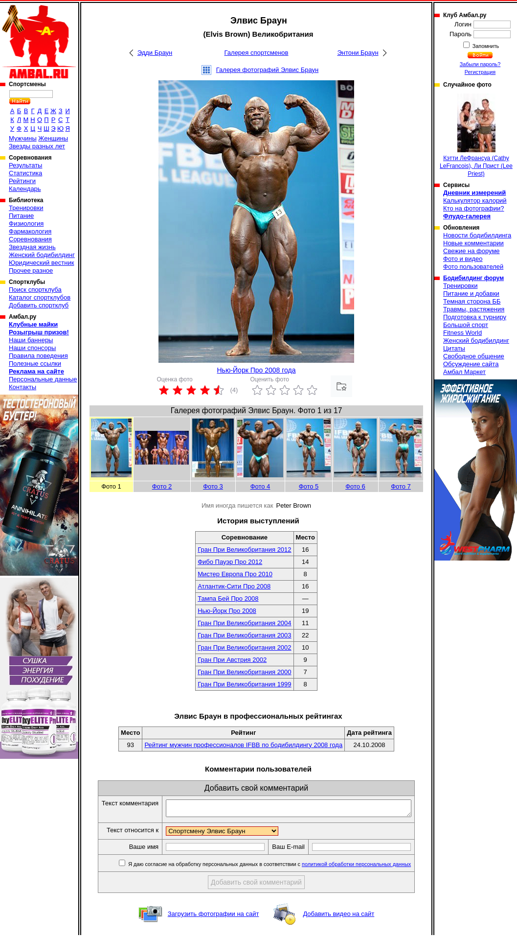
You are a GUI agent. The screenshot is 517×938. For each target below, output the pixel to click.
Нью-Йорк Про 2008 (227, 610)
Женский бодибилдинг (42, 254)
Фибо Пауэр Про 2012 (230, 561)
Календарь (25, 188)
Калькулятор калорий (475, 200)
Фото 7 (401, 486)
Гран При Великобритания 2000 (244, 672)
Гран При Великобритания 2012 (244, 549)
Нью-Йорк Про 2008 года (256, 370)
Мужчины (23, 138)
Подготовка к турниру (474, 317)
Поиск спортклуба (35, 289)
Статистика (25, 173)
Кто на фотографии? (473, 208)
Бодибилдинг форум (473, 278)
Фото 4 (260, 486)
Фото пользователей (473, 266)
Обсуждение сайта (470, 364)
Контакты (22, 387)
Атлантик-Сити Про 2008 (234, 586)
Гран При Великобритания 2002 (244, 647)
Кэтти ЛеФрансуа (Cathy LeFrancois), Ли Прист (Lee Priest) (476, 135)
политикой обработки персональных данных (365, 867)
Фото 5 (309, 486)
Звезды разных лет (37, 146)
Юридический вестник (41, 262)
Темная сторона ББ (472, 301)
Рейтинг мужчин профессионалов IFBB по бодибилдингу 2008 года (243, 745)
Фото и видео (463, 258)
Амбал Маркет (464, 371)
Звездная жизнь (32, 247)
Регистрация (480, 72)
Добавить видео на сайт (338, 916)
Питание (21, 215)
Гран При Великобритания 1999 (244, 684)
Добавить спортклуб (38, 305)
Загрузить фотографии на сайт (213, 916)
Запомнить (485, 46)
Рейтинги (22, 181)
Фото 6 (355, 486)
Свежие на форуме (471, 251)
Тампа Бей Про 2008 (228, 598)
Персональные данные (43, 379)
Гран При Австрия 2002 (232, 659)
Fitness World (462, 332)
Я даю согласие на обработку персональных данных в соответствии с (277, 867)
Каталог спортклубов (39, 297)
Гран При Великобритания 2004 (244, 623)
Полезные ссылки (35, 363)
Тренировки (26, 207)
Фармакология (30, 231)
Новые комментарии (473, 243)
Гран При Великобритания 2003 (244, 635)
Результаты (25, 165)
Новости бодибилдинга (477, 235)
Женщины (53, 138)
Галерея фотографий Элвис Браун (267, 69)
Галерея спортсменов (257, 52)
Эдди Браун (154, 52)
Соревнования (30, 239)
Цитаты (454, 348)
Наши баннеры (31, 340)
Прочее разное (31, 270)
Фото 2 (162, 486)
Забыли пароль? (480, 64)
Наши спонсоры (32, 348)
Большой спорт (465, 324)
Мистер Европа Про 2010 (235, 574)
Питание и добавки (471, 293)
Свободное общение (473, 356)
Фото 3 (213, 486)
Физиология (26, 223)
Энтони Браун (357, 52)
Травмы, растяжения (473, 309)
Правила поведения (38, 355)
